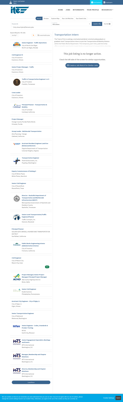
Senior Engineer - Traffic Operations (34, 43)
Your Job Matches (67, 18)
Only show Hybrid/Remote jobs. (23, 27)
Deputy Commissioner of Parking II (24, 171)
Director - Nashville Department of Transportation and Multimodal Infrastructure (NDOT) (34, 197)
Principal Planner (18, 229)
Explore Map (55, 18)
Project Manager (17, 119)
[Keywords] (31, 24)
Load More (31, 382)
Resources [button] (107, 10)
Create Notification (44, 35)
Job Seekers (96, 2)
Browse (46, 18)
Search (39, 18)
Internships (78, 10)
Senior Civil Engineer (19, 183)
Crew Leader (16, 92)
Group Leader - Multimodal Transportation (26, 131)
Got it (118, 398)
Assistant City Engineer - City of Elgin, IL (26, 301)
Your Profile (93, 10)
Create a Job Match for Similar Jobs (82, 65)
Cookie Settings (108, 398)
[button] (107, 24)
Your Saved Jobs (81, 18)
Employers (108, 2)
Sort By (14, 35)
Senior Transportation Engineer (23, 313)
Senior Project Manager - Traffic (23, 67)
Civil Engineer (16, 258)
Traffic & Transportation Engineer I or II (35, 79)
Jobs (68, 10)
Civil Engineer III (17, 55)
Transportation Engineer (30, 158)
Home (60, 10)
